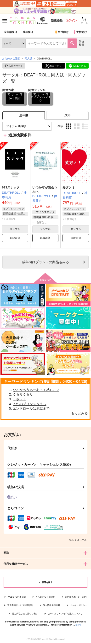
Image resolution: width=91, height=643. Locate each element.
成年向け (28, 32)
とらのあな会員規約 (45, 597)
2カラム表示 (76, 126)
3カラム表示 (68, 126)
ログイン (71, 20)
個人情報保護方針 (51, 605)
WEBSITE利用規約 (17, 597)
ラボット (19, 399)
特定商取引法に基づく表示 (25, 613)
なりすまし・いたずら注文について (65, 613)
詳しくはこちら (78, 539)
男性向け (61, 32)
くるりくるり (23, 394)
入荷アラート (13, 66)
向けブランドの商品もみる (45, 262)
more (78, 625)
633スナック (11, 187)
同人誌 (28, 58)
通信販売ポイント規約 (75, 597)
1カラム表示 (85, 126)
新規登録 (57, 20)
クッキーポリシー (78, 605)
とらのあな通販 (11, 58)
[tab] (67, 115)
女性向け (80, 32)
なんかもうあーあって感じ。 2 (36, 390)
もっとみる (79, 413)
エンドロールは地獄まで (31, 408)
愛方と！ (69, 187)
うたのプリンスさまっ (29, 404)
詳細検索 (81, 43)
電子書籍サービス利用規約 (20, 605)
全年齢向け (10, 32)
